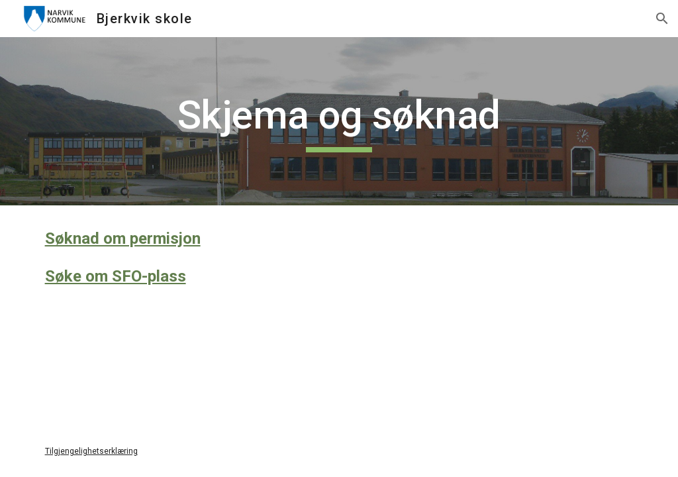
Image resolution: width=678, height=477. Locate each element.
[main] (339, 121)
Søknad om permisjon (123, 238)
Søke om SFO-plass (115, 276)
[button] (662, 18)
